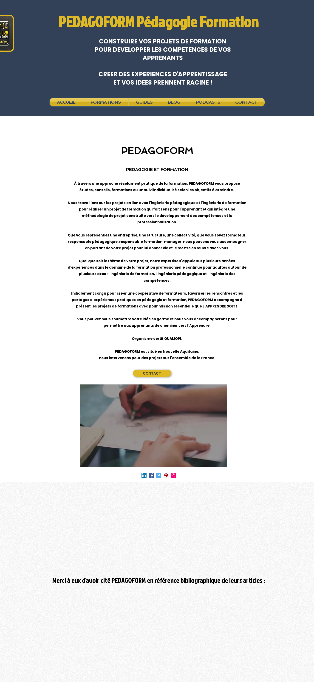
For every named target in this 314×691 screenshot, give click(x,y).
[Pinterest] (166, 475)
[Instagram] (173, 475)
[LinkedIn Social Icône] (144, 475)
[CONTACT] (152, 373)
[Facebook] (151, 475)
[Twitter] (158, 475)
